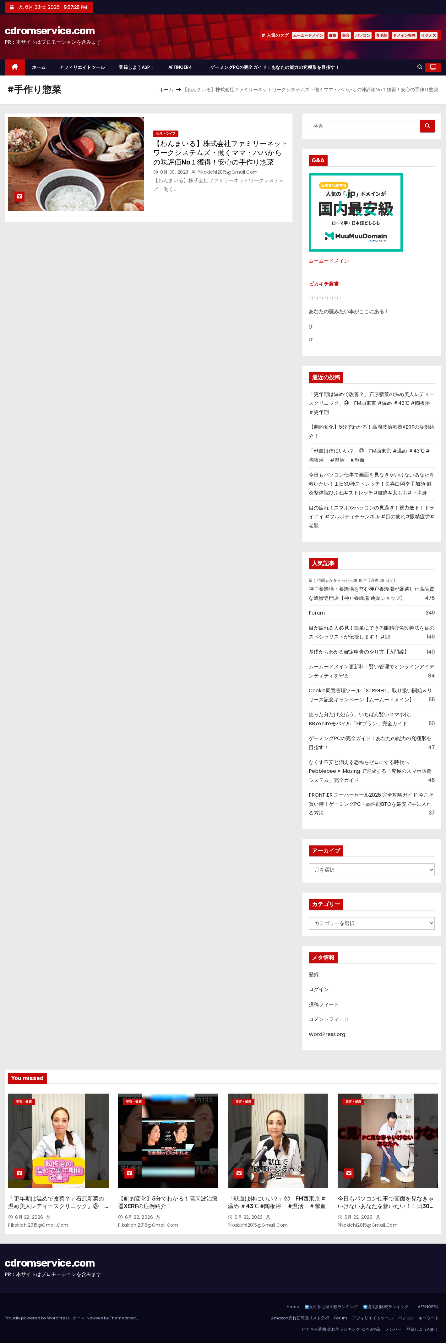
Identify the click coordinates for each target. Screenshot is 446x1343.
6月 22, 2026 (30, 1217)
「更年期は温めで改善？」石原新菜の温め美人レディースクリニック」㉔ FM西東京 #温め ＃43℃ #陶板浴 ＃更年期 (372, 403)
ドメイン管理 (404, 35)
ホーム (39, 67)
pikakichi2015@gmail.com (224, 172)
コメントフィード (329, 1019)
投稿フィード (324, 1004)
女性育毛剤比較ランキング (331, 1307)
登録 (314, 974)
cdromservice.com (50, 30)
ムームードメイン (308, 35)
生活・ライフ (165, 133)
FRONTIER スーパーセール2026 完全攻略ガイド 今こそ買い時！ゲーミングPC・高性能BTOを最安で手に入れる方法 (371, 803)
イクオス (428, 35)
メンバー (393, 1329)
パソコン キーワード (418, 1318)
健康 (332, 35)
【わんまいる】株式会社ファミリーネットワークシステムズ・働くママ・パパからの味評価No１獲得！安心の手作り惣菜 (220, 152)
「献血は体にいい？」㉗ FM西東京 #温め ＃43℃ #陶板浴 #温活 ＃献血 (277, 1202)
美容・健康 (24, 1101)
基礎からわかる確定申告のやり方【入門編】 (359, 651)
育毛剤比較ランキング (386, 1307)
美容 (346, 35)
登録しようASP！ (137, 67)
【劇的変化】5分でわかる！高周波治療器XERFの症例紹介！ (168, 1202)
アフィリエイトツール (82, 67)
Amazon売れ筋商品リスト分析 (300, 1318)
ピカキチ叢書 (324, 283)
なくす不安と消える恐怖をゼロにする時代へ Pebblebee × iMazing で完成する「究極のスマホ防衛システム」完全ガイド (370, 771)
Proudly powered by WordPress (38, 1318)
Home (293, 1307)
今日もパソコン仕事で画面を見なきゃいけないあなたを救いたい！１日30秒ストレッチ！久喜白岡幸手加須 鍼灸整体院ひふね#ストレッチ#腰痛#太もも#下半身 (371, 483)
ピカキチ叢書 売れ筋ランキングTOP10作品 (341, 1329)
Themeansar (123, 1318)
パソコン (362, 35)
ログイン (319, 989)
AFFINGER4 (182, 67)
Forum (317, 612)
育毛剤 (381, 35)
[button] (419, 67)
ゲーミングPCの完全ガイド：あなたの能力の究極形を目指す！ (275, 67)
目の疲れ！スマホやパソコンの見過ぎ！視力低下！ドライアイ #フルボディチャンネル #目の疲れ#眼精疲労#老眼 (371, 516)
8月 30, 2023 (175, 172)
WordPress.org (327, 1034)
